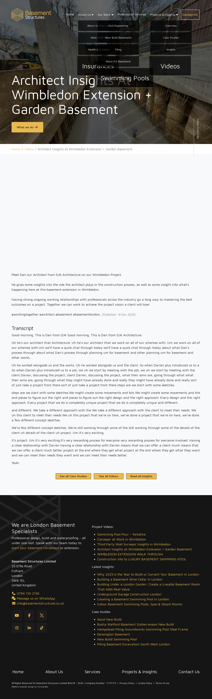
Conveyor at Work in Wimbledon (121, 539)
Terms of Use (162, 683)
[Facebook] (29, 615)
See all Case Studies (73, 476)
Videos (29, 149)
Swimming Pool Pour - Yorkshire (121, 534)
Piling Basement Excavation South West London (133, 644)
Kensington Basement (113, 634)
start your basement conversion (35, 548)
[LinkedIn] (29, 628)
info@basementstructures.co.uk (38, 603)
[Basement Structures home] (31, 14)
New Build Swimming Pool (117, 639)
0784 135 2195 (25, 593)
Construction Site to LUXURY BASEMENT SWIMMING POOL (141, 559)
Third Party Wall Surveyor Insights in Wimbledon (134, 544)
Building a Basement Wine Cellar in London (129, 579)
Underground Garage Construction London (129, 594)
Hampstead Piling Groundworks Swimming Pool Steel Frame (142, 629)
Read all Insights (141, 476)
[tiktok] (41, 628)
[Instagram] (17, 628)
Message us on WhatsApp (33, 598)
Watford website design (23, 686)
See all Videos (108, 476)
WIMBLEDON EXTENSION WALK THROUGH (130, 554)
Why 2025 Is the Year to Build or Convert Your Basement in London (148, 574)
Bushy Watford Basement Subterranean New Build (135, 624)
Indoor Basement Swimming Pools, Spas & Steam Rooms (139, 604)
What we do (27, 127)
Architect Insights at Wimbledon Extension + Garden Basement (144, 549)
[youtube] (17, 615)
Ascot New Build (109, 619)
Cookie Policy (145, 683)
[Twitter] (41, 615)
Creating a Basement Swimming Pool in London (133, 599)
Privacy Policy (127, 683)
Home (16, 149)
